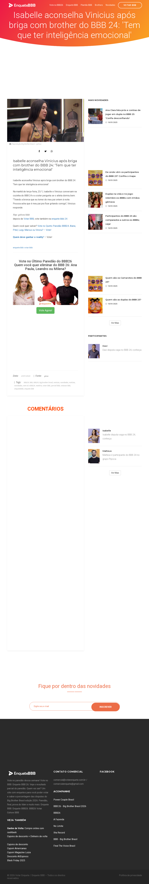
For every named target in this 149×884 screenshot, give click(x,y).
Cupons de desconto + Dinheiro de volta (27, 836)
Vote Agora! (45, 310)
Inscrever (106, 706)
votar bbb (28, 247)
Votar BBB (130, 5)
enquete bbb (18, 247)
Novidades (110, 5)
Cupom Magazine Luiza (19, 852)
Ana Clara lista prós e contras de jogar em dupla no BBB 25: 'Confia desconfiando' (123, 114)
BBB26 (56, 812)
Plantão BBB (86, 5)
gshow (46, 376)
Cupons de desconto (17, 844)
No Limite (58, 826)
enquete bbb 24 (59, 218)
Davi (105, 346)
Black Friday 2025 (16, 860)
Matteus (107, 451)
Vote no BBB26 (56, 5)
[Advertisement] (74, 68)
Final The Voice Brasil (64, 845)
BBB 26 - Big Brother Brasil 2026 (69, 806)
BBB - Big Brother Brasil (65, 839)
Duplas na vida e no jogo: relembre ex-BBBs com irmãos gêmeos (122, 197)
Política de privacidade (130, 875)
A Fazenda (58, 819)
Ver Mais (115, 323)
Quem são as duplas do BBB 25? (123, 299)
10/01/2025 (111, 122)
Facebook (107, 771)
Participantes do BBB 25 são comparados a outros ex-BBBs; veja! (122, 220)
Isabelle (107, 430)
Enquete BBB (72, 5)
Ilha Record (59, 832)
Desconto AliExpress (17, 856)
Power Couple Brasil (63, 799)
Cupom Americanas (17, 848)
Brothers (99, 5)
